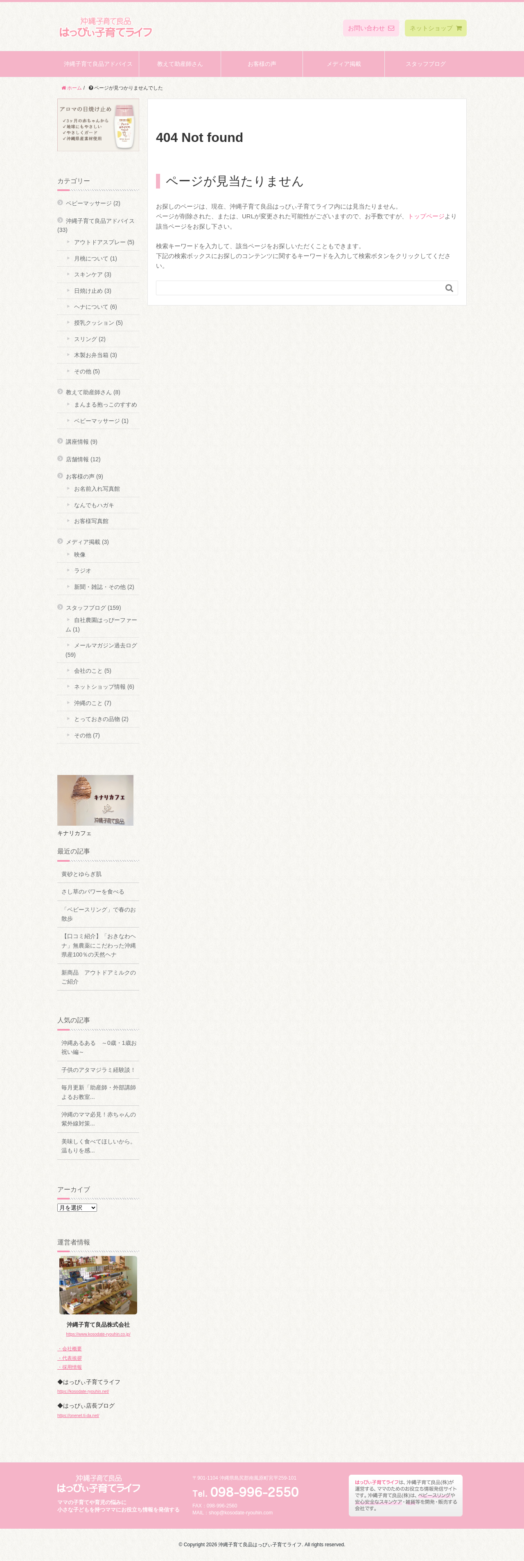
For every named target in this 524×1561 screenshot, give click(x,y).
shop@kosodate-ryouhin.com (241, 1513)
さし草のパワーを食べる (92, 891)
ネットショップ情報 (100, 686)
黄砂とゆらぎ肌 (81, 874)
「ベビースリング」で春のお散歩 (98, 914)
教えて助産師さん (180, 64)
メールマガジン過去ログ (105, 645)
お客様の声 (262, 64)
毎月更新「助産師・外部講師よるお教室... (98, 1092)
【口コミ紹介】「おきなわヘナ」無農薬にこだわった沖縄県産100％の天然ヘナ (98, 945)
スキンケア (88, 274)
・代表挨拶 (69, 1358)
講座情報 (77, 441)
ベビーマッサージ (89, 203)
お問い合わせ (371, 28)
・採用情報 (69, 1367)
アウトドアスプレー (100, 242)
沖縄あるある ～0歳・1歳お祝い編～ (99, 1047)
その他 (82, 371)
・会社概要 (69, 1349)
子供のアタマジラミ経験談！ (98, 1070)
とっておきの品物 (97, 719)
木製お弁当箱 (91, 355)
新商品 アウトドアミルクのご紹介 (98, 977)
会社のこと (88, 670)
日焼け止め (88, 290)
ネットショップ (436, 28)
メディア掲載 (344, 64)
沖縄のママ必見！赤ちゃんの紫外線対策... (98, 1119)
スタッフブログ (426, 64)
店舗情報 (77, 459)
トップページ (426, 216)
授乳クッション (94, 322)
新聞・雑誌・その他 (100, 587)
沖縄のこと (88, 703)
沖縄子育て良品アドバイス (98, 64)
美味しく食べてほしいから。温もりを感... (98, 1146)
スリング (85, 339)
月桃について (91, 258)
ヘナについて (91, 306)
